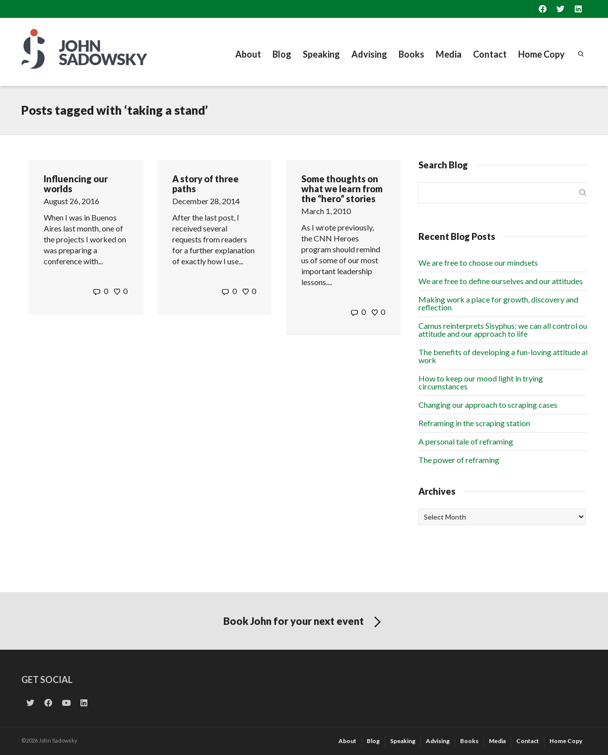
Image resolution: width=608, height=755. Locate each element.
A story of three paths (205, 183)
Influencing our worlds (76, 183)
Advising (369, 54)
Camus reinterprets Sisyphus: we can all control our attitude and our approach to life (504, 329)
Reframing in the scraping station (474, 423)
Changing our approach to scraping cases (487, 404)
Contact (490, 54)
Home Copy (541, 54)
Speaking (321, 54)
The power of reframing (458, 459)
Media (449, 54)
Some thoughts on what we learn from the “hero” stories (342, 188)
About (248, 54)
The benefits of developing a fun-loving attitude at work (503, 356)
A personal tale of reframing (465, 441)
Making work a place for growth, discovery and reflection (498, 303)
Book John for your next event (304, 622)
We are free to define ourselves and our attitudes (500, 281)
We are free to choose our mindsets (478, 262)
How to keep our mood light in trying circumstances (480, 382)
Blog (281, 54)
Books (411, 54)
